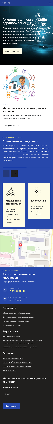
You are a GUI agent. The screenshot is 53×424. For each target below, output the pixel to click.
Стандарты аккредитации (12, 325)
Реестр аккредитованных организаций (17, 366)
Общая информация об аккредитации (17, 313)
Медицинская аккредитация (13, 202)
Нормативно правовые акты (13, 358)
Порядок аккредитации (11, 336)
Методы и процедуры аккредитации (16, 321)
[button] (50, 3)
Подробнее (10, 51)
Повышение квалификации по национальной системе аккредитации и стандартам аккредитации (22, 341)
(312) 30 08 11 (16, 291)
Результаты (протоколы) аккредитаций (17, 362)
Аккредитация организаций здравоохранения (20, 347)
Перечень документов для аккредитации (18, 317)
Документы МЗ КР (9, 370)
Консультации (39, 200)
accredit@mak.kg (14, 300)
